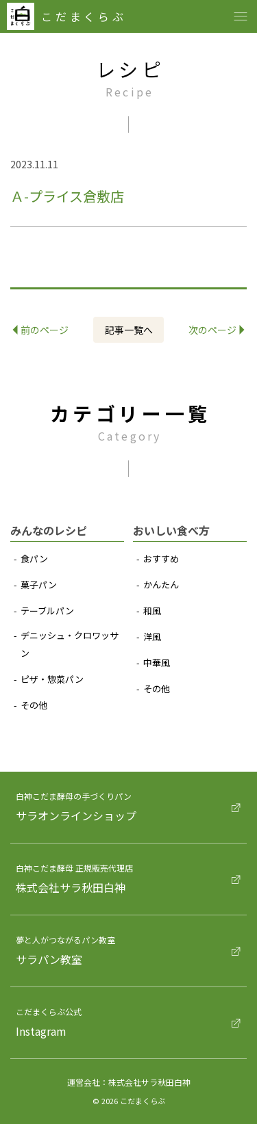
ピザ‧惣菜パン (52, 678)
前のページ (41, 330)
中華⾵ (156, 662)
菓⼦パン (39, 584)
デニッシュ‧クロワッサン (70, 644)
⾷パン (34, 558)
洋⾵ (152, 636)
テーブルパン (47, 610)
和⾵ (152, 610)
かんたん (161, 584)
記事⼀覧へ (129, 330)
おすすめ (161, 558)
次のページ (216, 330)
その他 (34, 704)
